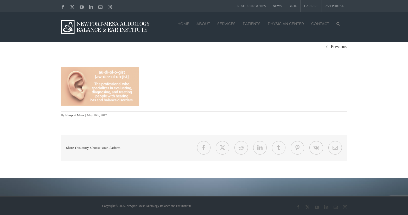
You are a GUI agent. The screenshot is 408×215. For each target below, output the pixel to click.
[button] (338, 23)
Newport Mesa (74, 115)
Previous (339, 46)
